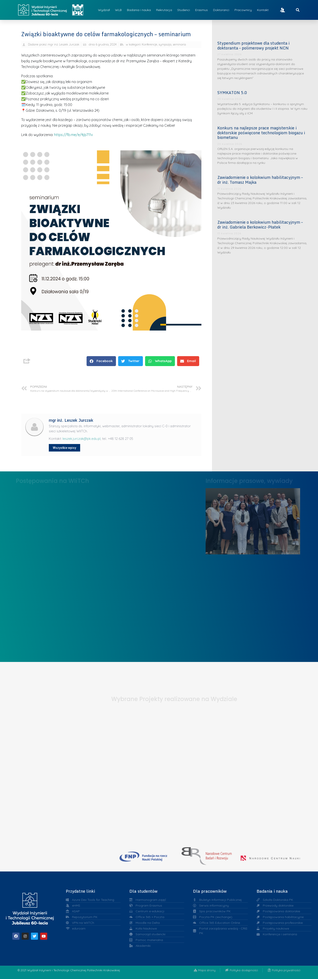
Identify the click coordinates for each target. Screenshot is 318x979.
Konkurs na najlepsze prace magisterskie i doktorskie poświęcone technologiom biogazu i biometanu (261, 133)
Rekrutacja (164, 10)
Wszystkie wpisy (64, 448)
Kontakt (263, 10)
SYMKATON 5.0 (232, 92)
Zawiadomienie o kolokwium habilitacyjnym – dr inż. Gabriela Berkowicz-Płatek (260, 224)
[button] (101, 361)
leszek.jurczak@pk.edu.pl (81, 439)
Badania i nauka (139, 10)
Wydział (104, 10)
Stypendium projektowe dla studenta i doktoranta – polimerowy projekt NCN (253, 45)
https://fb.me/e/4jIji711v (73, 134)
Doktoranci (221, 10)
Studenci (183, 10)
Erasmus (201, 10)
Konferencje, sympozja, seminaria (164, 44)
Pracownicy (243, 10)
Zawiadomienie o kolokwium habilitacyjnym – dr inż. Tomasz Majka (260, 179)
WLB (118, 10)
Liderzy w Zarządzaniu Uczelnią (253, 520)
